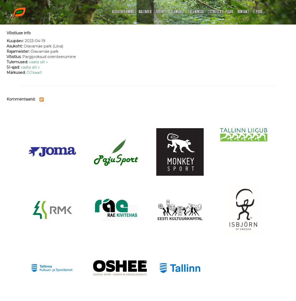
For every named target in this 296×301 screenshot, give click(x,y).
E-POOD (257, 11)
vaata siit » (38, 62)
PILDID (229, 11)
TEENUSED (214, 11)
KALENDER (145, 11)
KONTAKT (243, 11)
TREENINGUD (196, 11)
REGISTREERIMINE (123, 11)
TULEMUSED (176, 11)
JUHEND (160, 11)
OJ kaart (34, 72)
